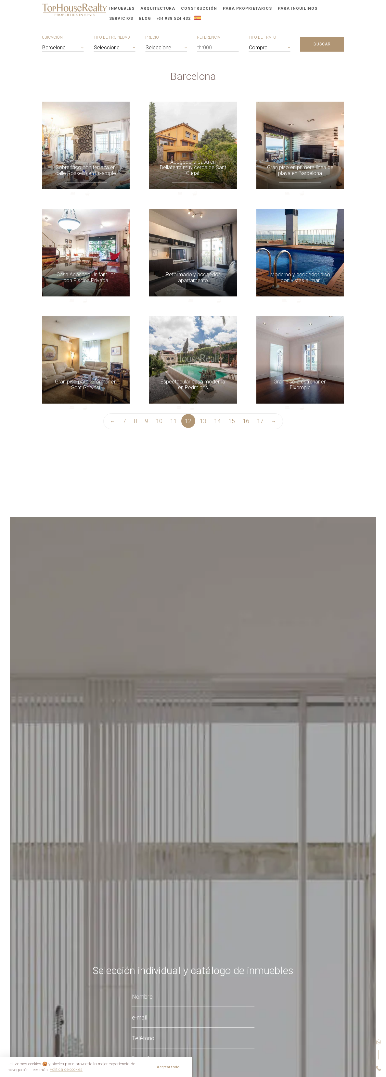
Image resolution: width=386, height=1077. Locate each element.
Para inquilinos (297, 8)
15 (231, 421)
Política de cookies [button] (66, 1069)
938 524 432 (174, 18)
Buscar (322, 44)
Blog (145, 18)
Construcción (199, 8)
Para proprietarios (247, 8)
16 (246, 421)
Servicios (121, 18)
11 (173, 421)
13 (203, 421)
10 (159, 421)
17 (260, 421)
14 (217, 421)
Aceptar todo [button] (168, 1067)
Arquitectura (157, 8)
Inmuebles (122, 8)
